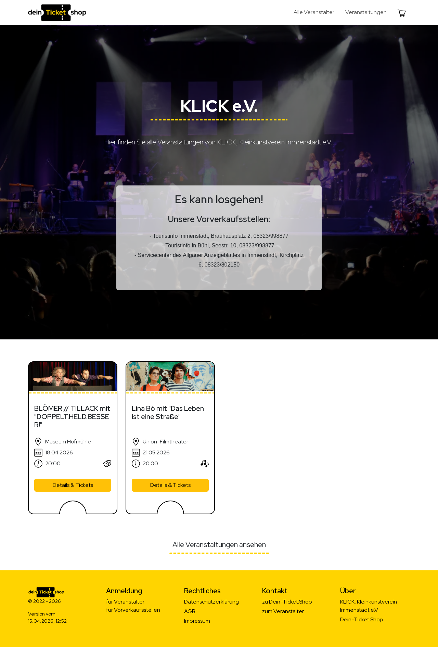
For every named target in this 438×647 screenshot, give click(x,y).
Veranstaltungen (366, 12)
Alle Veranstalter (314, 12)
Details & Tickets (73, 485)
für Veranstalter (125, 601)
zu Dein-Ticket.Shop (287, 601)
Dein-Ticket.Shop (361, 619)
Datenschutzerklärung (211, 601)
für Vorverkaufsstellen (133, 609)
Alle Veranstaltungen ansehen (219, 544)
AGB (189, 611)
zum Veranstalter (283, 611)
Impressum (197, 620)
